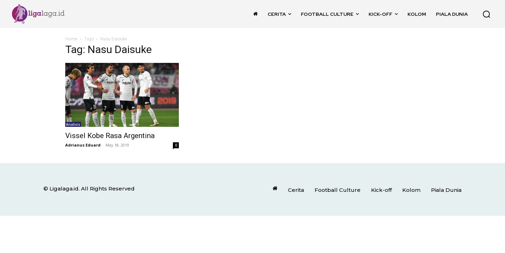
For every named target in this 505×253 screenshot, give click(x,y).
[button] (486, 14)
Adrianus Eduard (83, 145)
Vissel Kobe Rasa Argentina (110, 135)
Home (71, 39)
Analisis (73, 124)
